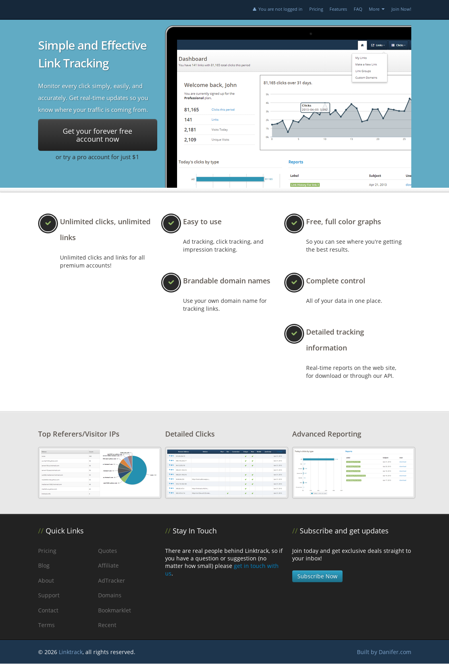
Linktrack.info (93, 9)
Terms (46, 625)
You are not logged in (277, 9)
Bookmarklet (114, 610)
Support (49, 595)
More (377, 9)
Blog (44, 565)
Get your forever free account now (97, 135)
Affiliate (108, 565)
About (46, 580)
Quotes (107, 550)
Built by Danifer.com (384, 652)
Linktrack (71, 652)
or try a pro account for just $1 (97, 157)
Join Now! (401, 9)
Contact (48, 610)
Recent (107, 625)
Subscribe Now (317, 576)
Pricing (316, 9)
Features (338, 9)
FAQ (358, 9)
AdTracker (111, 580)
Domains (109, 595)
